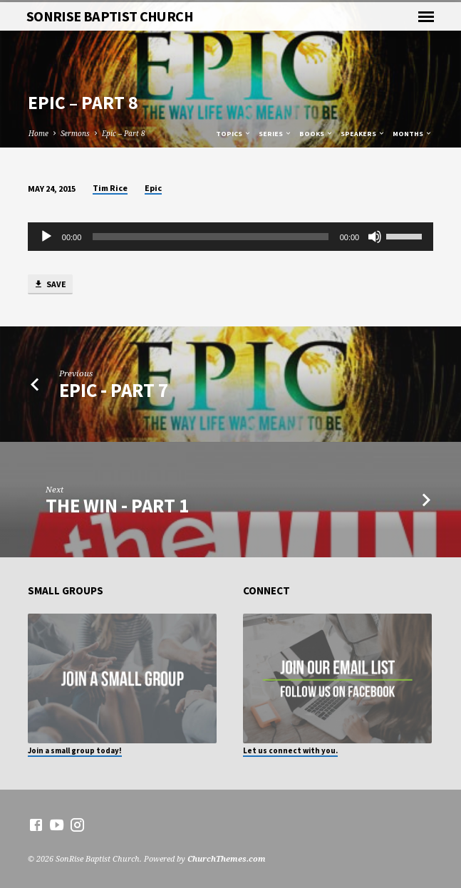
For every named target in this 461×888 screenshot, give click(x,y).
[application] (230, 236)
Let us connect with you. (290, 750)
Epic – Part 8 (123, 133)
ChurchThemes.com (226, 858)
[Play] (46, 236)
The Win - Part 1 (117, 505)
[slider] (210, 236)
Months (412, 133)
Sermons (75, 133)
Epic (153, 187)
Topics (234, 133)
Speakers (363, 133)
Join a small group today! (75, 750)
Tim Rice (110, 187)
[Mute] (375, 236)
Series (275, 133)
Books (316, 133)
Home (38, 133)
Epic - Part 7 (113, 390)
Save (49, 285)
